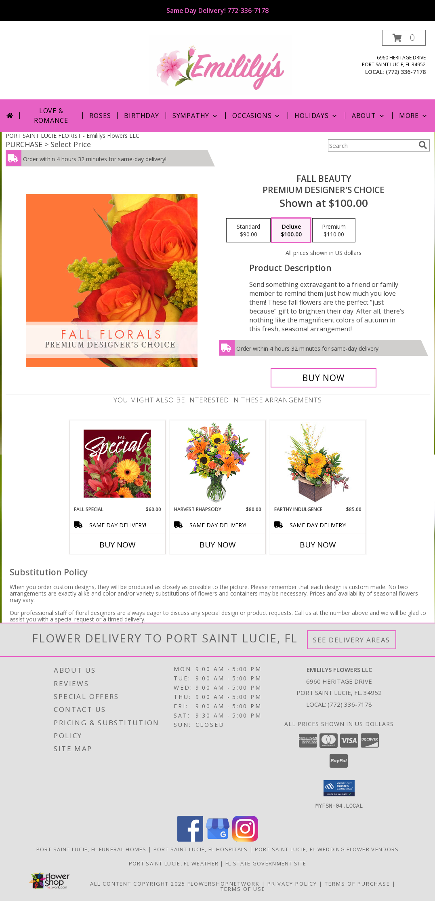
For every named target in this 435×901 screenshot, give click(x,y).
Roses (100, 115)
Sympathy (195, 115)
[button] (404, 38)
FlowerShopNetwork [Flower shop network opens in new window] (223, 883)
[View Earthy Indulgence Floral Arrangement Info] (317, 463)
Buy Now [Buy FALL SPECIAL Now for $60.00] (117, 544)
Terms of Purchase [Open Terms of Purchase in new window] (357, 883)
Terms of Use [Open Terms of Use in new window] (243, 888)
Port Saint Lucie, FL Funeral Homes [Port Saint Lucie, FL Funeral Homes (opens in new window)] (91, 849)
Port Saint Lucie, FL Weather (174, 863)
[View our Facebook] (190, 839)
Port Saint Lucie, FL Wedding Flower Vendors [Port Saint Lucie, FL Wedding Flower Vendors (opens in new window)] (327, 849)
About (369, 115)
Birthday (141, 115)
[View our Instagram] (245, 839)
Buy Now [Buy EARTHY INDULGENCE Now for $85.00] (318, 544)
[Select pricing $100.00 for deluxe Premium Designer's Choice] (291, 230)
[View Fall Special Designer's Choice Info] (117, 463)
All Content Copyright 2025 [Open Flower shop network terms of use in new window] (137, 883)
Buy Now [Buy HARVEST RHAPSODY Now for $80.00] (218, 544)
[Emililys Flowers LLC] (220, 64)
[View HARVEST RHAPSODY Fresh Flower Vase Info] (217, 463)
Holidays (316, 115)
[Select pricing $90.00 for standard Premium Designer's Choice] (248, 230)
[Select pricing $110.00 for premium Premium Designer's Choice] (334, 230)
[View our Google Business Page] (218, 839)
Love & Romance (51, 115)
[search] (422, 145)
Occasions (256, 115)
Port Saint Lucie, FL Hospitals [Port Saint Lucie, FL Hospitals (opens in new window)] (200, 849)
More (414, 115)
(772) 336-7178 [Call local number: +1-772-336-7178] (406, 72)
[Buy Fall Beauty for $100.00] (324, 377)
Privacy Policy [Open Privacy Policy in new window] (292, 883)
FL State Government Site (265, 863)
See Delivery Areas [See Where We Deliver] (351, 639)
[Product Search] (371, 145)
